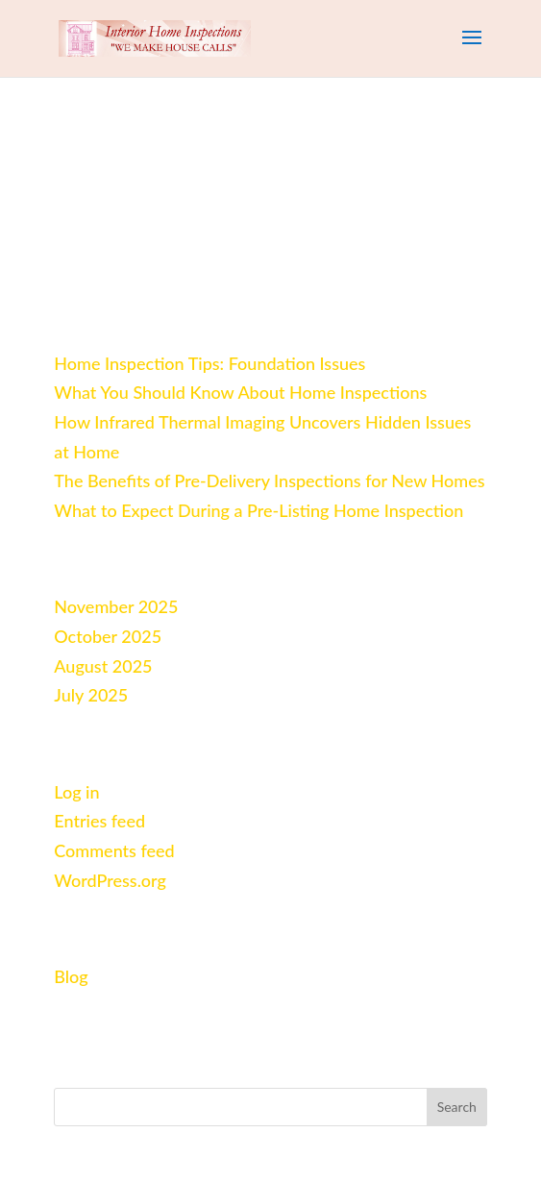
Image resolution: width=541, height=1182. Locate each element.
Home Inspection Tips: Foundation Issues (209, 363)
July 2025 (91, 694)
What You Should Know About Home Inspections (240, 392)
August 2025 (103, 666)
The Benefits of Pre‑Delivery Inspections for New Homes (269, 480)
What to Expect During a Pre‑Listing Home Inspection (258, 510)
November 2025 (116, 606)
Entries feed (99, 820)
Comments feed (114, 850)
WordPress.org (110, 880)
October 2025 (107, 636)
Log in (76, 791)
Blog (70, 976)
